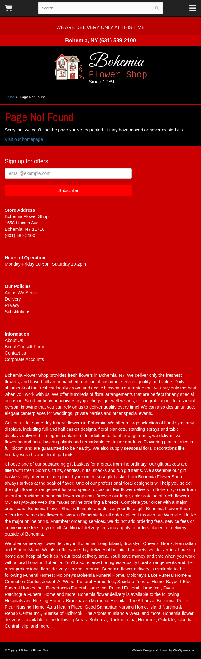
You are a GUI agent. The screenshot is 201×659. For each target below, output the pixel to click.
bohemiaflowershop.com (69, 495)
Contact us (15, 353)
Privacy (12, 305)
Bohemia (135, 68)
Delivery (13, 299)
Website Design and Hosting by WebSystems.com (164, 650)
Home (9, 97)
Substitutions (17, 311)
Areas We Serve (21, 292)
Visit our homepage (24, 139)
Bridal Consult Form (24, 346)
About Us (14, 340)
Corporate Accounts (24, 359)
